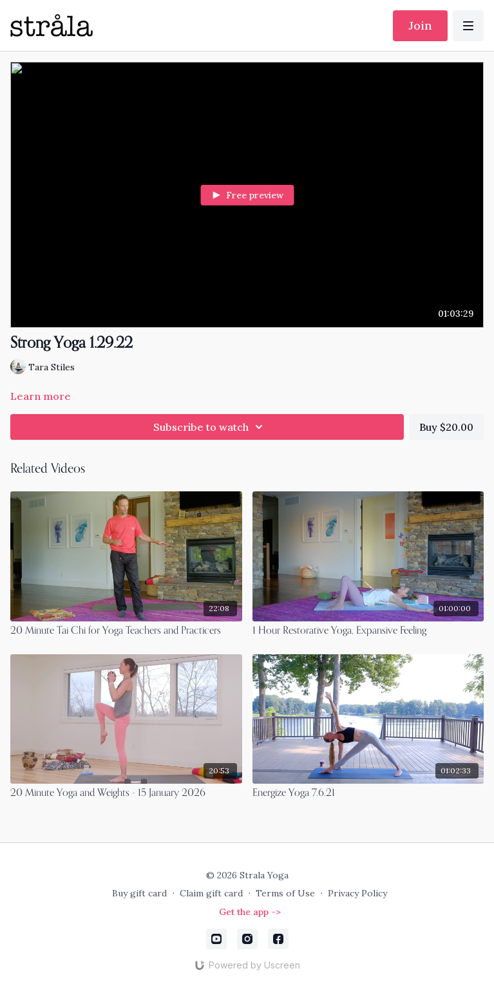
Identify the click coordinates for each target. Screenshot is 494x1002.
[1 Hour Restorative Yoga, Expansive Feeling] (368, 631)
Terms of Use (285, 893)
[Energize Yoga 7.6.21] (368, 793)
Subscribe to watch (210, 427)
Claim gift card (211, 893)
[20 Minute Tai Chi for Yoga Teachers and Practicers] (126, 631)
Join (420, 25)
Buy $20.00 (446, 427)
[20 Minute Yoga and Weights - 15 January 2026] (126, 793)
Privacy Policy (357, 893)
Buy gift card (139, 893)
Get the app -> (250, 912)
